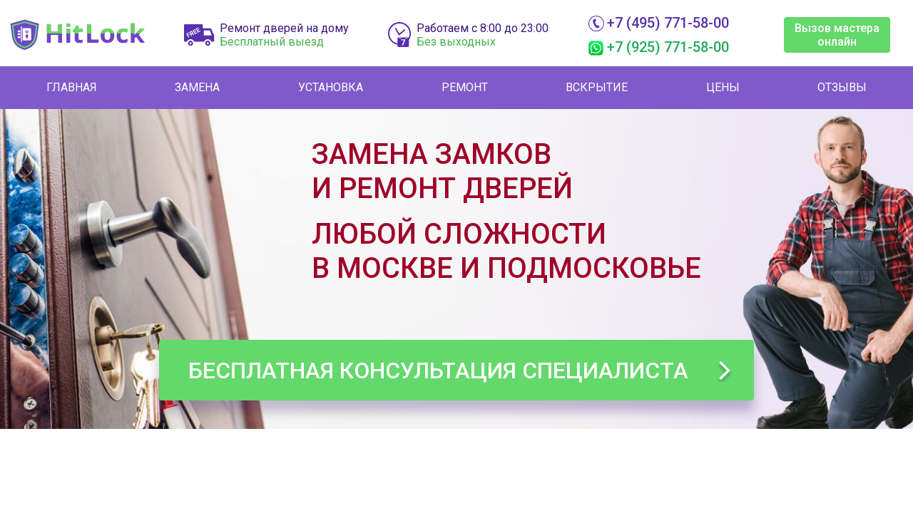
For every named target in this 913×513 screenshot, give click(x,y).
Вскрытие (597, 87)
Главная (71, 87)
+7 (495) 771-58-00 (668, 22)
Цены (723, 87)
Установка (330, 87)
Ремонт (465, 87)
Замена (197, 87)
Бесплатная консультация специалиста (438, 370)
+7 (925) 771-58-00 (668, 47)
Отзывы (842, 87)
